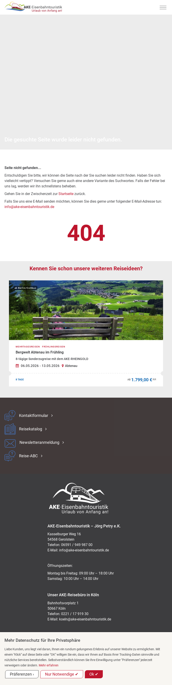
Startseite (65, 194)
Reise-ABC (28, 455)
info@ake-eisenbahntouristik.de (29, 207)
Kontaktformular (33, 415)
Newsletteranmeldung (39, 442)
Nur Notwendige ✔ (61, 674)
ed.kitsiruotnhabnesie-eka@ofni (84, 550)
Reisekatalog (30, 429)
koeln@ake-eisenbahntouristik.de (85, 619)
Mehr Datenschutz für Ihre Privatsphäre (42, 640)
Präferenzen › (22, 674)
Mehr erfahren (48, 665)
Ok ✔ (93, 674)
